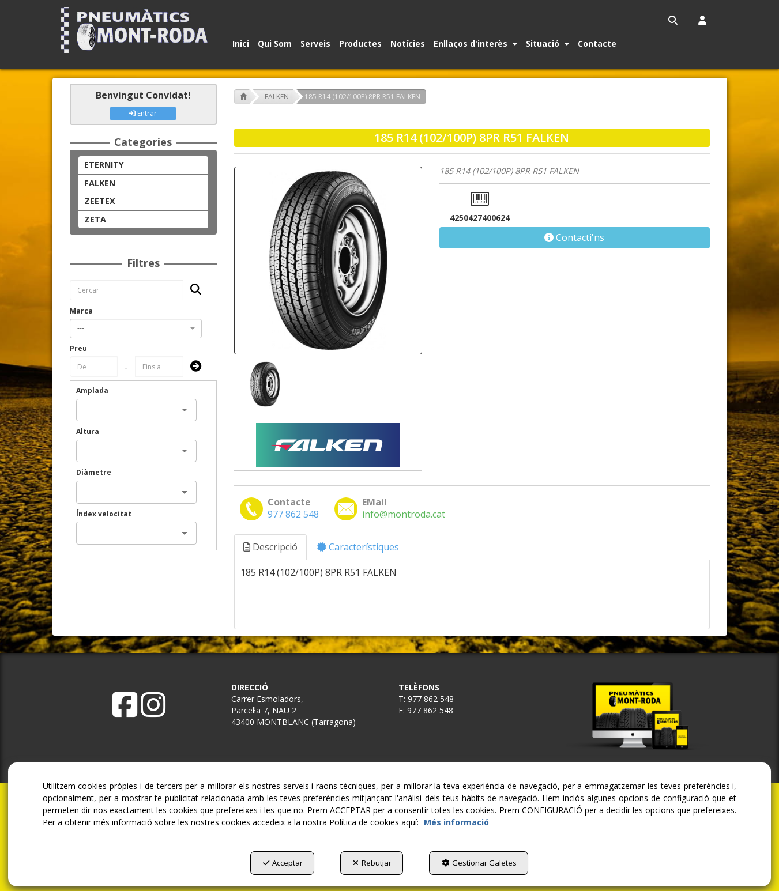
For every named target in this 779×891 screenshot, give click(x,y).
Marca (81, 311)
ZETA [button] (95, 219)
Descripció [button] (270, 547)
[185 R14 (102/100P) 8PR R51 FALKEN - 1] (264, 384)
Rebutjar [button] (372, 863)
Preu (78, 348)
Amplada (92, 390)
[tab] (271, 547)
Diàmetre (93, 472)
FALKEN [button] (99, 183)
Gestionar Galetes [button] (479, 863)
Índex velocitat (103, 514)
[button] (137, 30)
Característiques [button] (358, 547)
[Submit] (192, 366)
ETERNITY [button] (104, 164)
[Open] (184, 410)
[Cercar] (192, 290)
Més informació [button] (456, 822)
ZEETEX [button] (99, 200)
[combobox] (136, 328)
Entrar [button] (143, 113)
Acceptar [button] (283, 863)
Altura (87, 431)
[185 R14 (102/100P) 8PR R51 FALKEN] (328, 260)
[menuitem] (674, 20)
